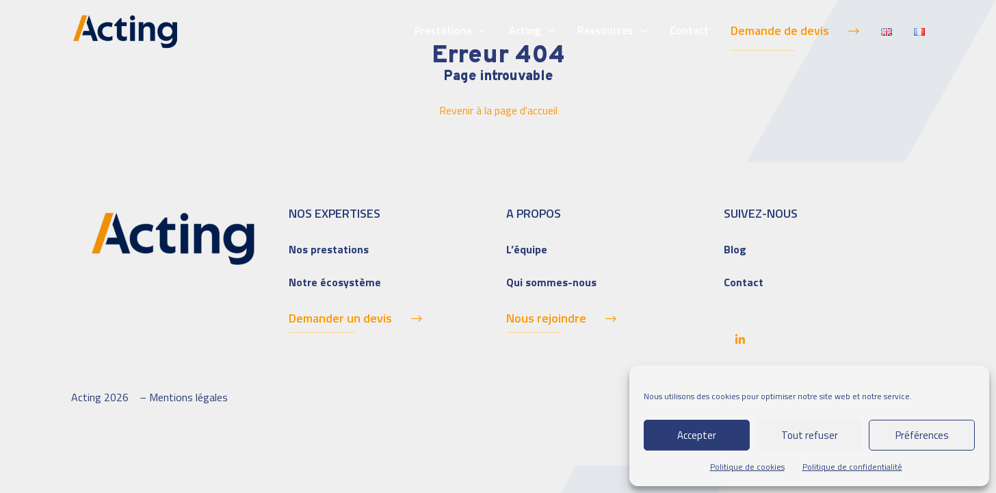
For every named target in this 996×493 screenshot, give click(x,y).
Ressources (605, 30)
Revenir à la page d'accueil (498, 110)
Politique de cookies (747, 466)
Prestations (443, 30)
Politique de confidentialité (852, 466)
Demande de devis (780, 30)
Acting (524, 30)
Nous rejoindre (546, 318)
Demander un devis (340, 318)
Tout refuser (809, 435)
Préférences (922, 435)
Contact (689, 30)
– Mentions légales (184, 397)
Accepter (696, 435)
